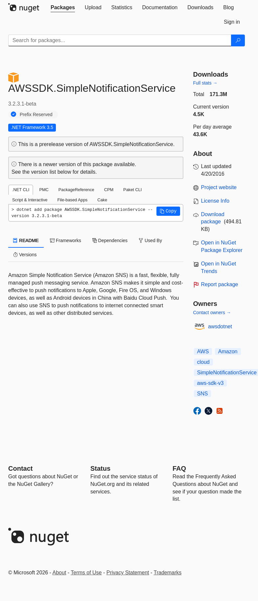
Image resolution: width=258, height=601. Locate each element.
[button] (168, 211)
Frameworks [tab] (65, 240)
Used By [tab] (150, 240)
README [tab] (26, 240)
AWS (203, 351)
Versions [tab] (25, 254)
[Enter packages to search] (119, 40)
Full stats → (205, 83)
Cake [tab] (102, 199)
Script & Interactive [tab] (29, 199)
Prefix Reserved (36, 114)
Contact (20, 468)
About (59, 572)
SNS (202, 393)
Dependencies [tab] (110, 240)
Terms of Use (86, 572)
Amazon (228, 351)
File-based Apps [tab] (72, 199)
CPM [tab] (108, 189)
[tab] (63, 7)
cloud (203, 362)
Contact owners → (212, 312)
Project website (219, 187)
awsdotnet (220, 326)
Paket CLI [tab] (132, 189)
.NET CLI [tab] (20, 189)
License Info (215, 201)
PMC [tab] (43, 189)
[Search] (238, 40)
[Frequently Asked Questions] (179, 468)
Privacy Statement (127, 572)
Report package (219, 284)
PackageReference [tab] (76, 189)
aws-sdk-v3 (210, 383)
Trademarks (168, 572)
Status (100, 468)
